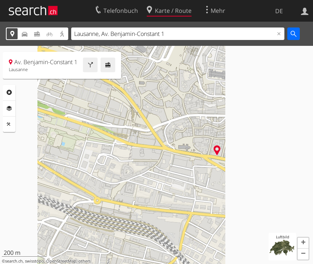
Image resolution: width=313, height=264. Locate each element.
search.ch (14, 261)
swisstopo (34, 261)
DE (279, 11)
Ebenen (9, 108)
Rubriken (9, 92)
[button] (303, 243)
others (85, 261)
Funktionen (9, 124)
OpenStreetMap (61, 261)
